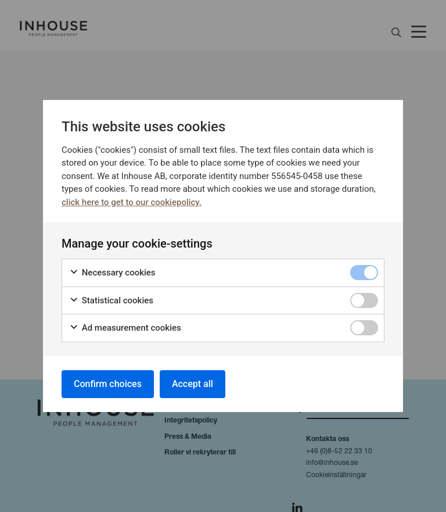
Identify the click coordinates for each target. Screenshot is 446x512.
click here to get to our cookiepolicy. (132, 202)
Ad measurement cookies (125, 328)
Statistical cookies (111, 300)
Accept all (192, 383)
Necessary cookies (112, 272)
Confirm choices (108, 383)
